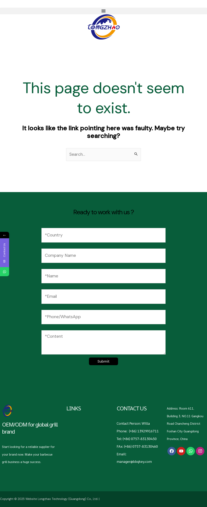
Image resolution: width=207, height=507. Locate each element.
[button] (103, 11)
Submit (103, 361)
